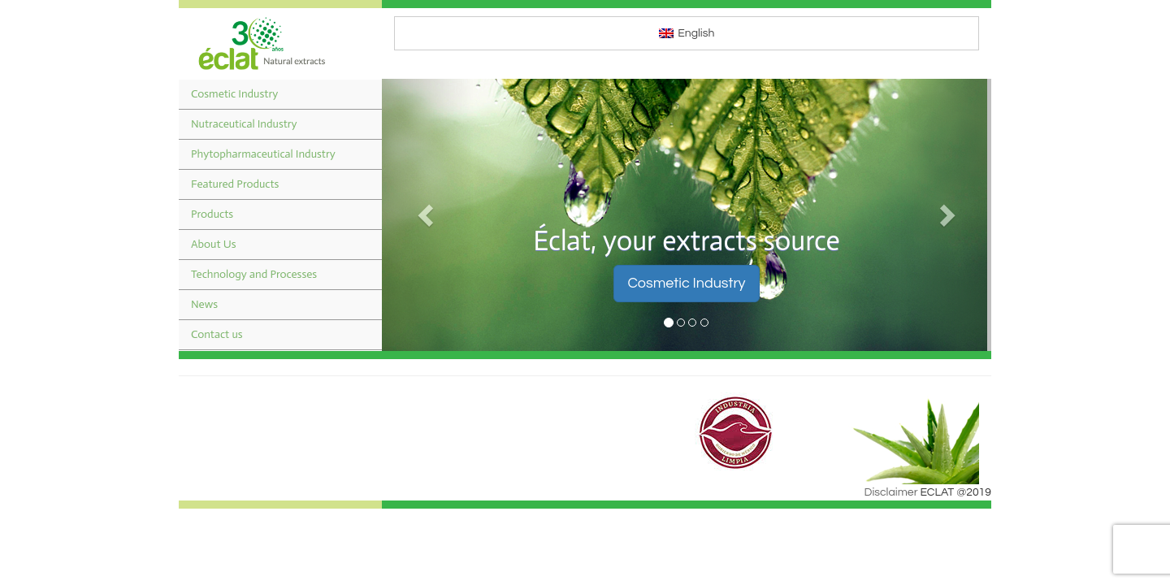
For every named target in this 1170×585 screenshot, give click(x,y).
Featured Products (235, 184)
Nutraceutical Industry (244, 124)
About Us (213, 244)
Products (212, 214)
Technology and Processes (254, 274)
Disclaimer (891, 492)
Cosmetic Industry (234, 94)
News (204, 304)
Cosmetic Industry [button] (686, 283)
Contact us (217, 334)
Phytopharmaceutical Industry (263, 154)
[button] (428, 215)
